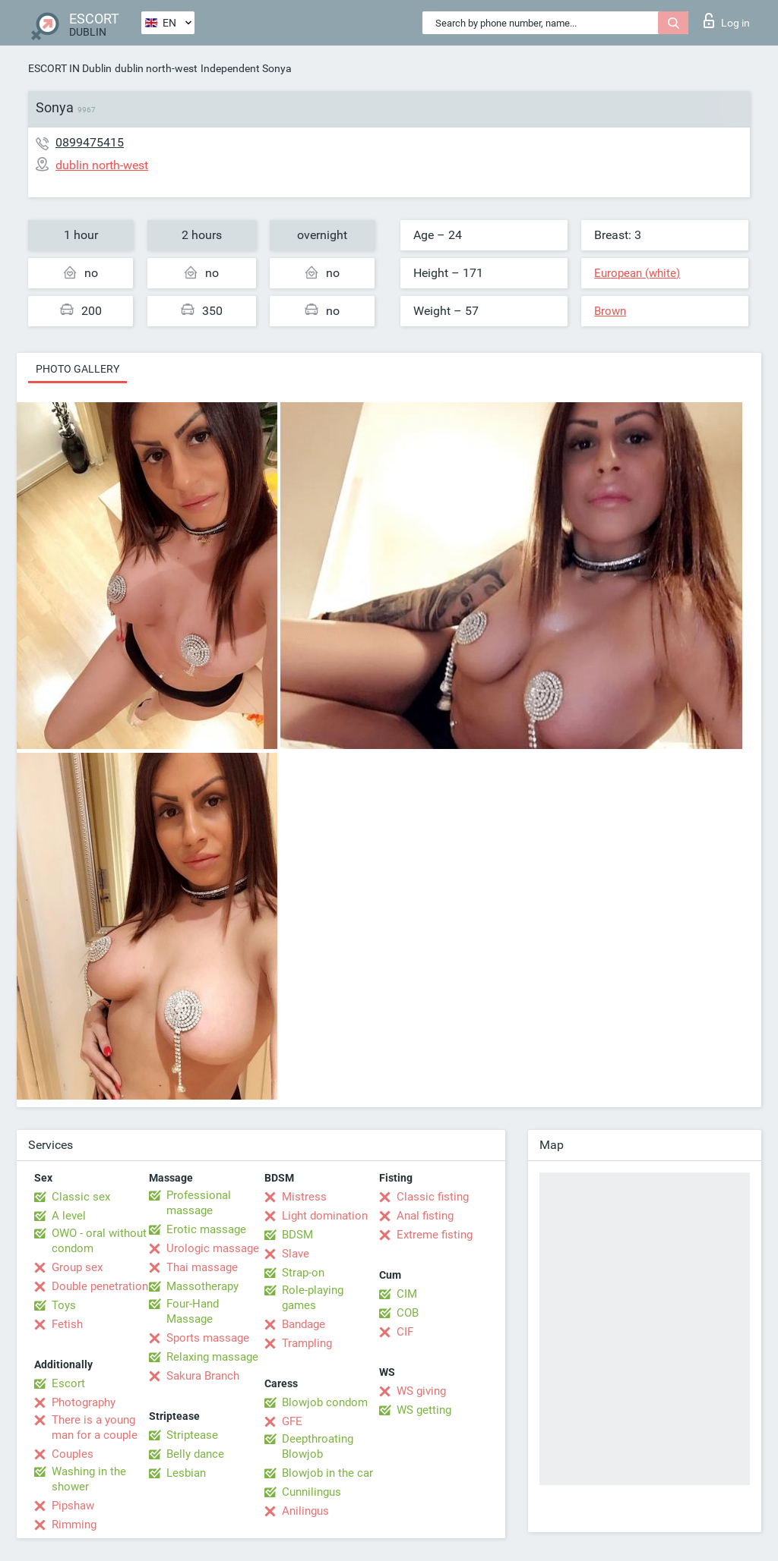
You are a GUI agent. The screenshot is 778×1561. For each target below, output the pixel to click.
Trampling (307, 1343)
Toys (64, 1305)
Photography (83, 1402)
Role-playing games (312, 1297)
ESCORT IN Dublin (70, 68)
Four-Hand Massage (192, 1311)
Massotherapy (202, 1286)
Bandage (303, 1324)
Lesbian (186, 1473)
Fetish (67, 1324)
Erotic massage (206, 1229)
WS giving (421, 1391)
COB (408, 1313)
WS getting (424, 1410)
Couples (72, 1454)
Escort (68, 1383)
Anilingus (305, 1511)
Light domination (325, 1216)
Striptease (192, 1435)
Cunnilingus (311, 1492)
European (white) (637, 273)
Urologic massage (212, 1248)
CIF (405, 1332)
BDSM (297, 1235)
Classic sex (81, 1197)
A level (69, 1216)
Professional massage (198, 1202)
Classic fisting (433, 1197)
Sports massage (207, 1338)
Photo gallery (77, 369)
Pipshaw (73, 1505)
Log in (727, 20)
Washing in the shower (89, 1479)
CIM (407, 1294)
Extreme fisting (435, 1235)
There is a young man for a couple (95, 1427)
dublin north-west (156, 68)
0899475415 (89, 142)
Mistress (304, 1197)
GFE (292, 1421)
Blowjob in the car (327, 1473)
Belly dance (195, 1454)
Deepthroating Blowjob (317, 1446)
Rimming (74, 1524)
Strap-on (303, 1272)
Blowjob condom (325, 1402)
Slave (295, 1253)
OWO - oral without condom (99, 1240)
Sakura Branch (202, 1376)
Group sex (77, 1267)
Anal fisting (425, 1216)
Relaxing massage (212, 1357)
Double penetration (100, 1286)
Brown (610, 311)
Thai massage (202, 1267)
